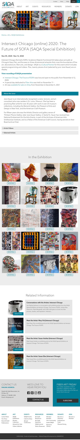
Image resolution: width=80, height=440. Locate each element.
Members (58, 6)
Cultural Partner (48, 65)
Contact (55, 1)
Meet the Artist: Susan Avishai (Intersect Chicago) (45, 339)
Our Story (4, 419)
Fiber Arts (29, 83)
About (19, 6)
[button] (11, 181)
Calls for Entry (28, 419)
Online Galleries (17, 427)
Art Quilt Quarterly (38, 422)
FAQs (67, 1)
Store (61, 1)
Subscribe (67, 401)
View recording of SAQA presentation (17, 73)
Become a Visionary (60, 418)
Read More (18, 314)
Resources (46, 6)
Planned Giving (62, 425)
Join (70, 415)
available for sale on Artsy (21, 85)
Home (4, 35)
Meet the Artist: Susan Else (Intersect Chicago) (43, 357)
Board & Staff (5, 421)
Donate (68, 6)
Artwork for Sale (17, 425)
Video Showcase (40, 427)
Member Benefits (48, 418)
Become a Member (72, 418)
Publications (5, 423)
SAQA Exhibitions (17, 35)
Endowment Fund (61, 422)
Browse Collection (16, 422)
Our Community (51, 421)
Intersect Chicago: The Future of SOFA (19, 78)
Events (35, 6)
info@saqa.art (9, 398)
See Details (11, 183)
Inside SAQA (50, 423)
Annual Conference (27, 422)
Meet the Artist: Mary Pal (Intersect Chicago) (43, 321)
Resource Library (49, 426)
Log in (73, 1)
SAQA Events (28, 417)
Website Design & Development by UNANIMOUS (51, 437)
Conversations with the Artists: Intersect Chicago (45, 303)
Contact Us (38, 400)
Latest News (5, 417)
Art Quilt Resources (38, 418)
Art (27, 6)
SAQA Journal (39, 425)
